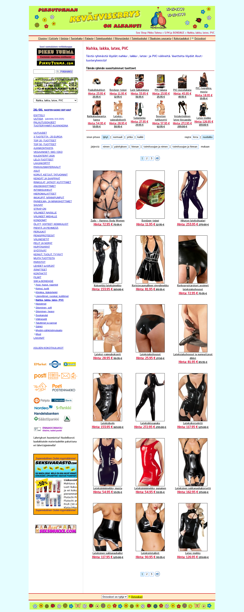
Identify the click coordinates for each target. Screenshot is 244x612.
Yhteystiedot (122, 38)
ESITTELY (39, 115)
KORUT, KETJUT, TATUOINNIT (51, 174)
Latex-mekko (203, 121)
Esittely (53, 38)
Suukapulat (42, 315)
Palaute (89, 38)
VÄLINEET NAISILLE (45, 212)
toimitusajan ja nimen (156, 146)
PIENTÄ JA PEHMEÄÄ (46, 227)
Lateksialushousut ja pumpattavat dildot (193, 358)
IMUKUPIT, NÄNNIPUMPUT (49, 197)
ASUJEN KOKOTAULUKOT (48, 347)
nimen (106, 146)
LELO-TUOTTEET (44, 159)
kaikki (140, 137)
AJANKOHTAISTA (43, 148)
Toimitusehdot (104, 38)
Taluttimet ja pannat (46, 322)
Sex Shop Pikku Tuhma (149, 32)
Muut (38, 334)
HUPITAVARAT (42, 246)
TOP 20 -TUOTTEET (45, 140)
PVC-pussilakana (182, 93)
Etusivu (42, 38)
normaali (117, 137)
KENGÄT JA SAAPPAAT (47, 178)
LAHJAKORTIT (42, 163)
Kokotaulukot (181, 38)
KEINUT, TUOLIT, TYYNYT (48, 254)
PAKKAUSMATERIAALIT (47, 167)
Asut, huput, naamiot (47, 284)
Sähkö (39, 326)
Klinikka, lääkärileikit (47, 292)
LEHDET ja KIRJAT (44, 265)
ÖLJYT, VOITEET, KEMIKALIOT (51, 224)
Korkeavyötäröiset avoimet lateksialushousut (193, 289)
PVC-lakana (161, 93)
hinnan (135, 146)
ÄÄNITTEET (40, 269)
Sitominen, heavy (45, 311)
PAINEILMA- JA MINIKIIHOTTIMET (53, 201)
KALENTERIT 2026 (44, 155)
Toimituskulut (139, 38)
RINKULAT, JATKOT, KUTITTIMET (52, 182)
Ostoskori (200, 38)
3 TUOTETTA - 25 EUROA (48, 136)
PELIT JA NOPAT (43, 243)
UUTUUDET (40, 132)
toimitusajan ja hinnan (185, 146)
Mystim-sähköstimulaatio (49, 330)
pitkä (130, 137)
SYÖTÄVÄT (40, 250)
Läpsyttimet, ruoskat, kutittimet (52, 296)
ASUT (37, 170)
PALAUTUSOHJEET (45, 122)
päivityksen (120, 146)
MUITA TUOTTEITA (44, 258)
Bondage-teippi (118, 93)
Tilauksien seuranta (160, 38)
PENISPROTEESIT (44, 235)
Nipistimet (41, 303)
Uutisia (64, 38)
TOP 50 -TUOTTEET (45, 144)
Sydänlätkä (139, 121)
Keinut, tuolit (42, 288)
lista (195, 137)
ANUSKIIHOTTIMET (45, 186)
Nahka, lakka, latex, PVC (200, 32)
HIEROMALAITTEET (45, 193)
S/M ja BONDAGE (174, 32)
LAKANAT (39, 338)
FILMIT (37, 277)
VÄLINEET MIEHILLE (45, 216)
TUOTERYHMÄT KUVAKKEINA (51, 125)
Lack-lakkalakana (139, 93)
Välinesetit (41, 319)
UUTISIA (38, 118)
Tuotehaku (77, 38)
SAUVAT (38, 205)
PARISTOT (40, 262)
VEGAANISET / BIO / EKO (48, 152)
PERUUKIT (40, 231)
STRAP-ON (40, 208)
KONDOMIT (40, 220)
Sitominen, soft (44, 307)
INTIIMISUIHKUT (43, 189)
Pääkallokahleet (96, 93)
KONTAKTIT (40, 273)
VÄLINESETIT (41, 239)
